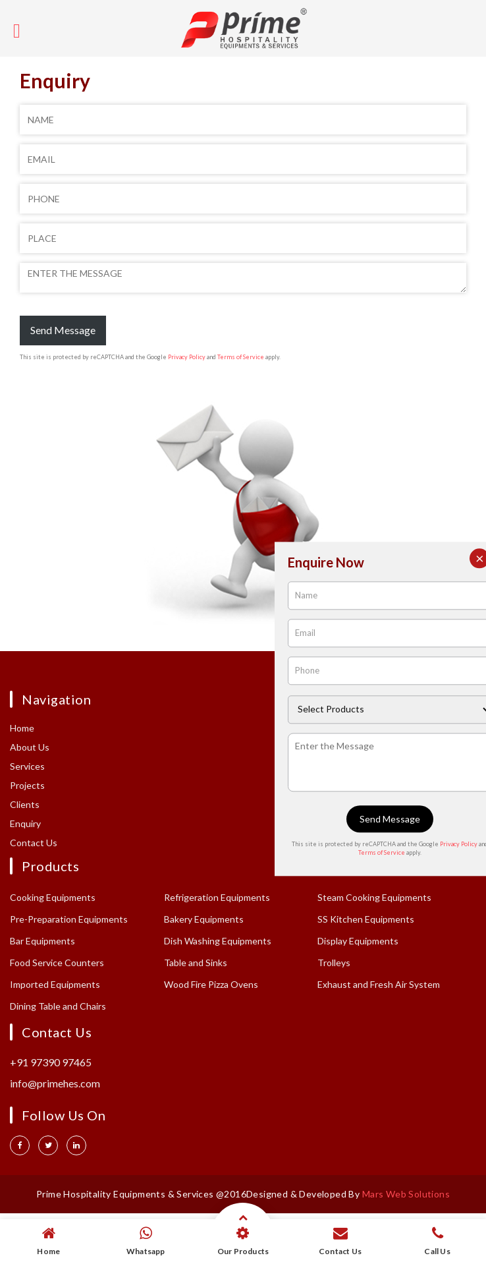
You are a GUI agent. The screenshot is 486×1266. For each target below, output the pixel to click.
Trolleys (333, 962)
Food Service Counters (57, 962)
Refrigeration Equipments (217, 897)
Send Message (62, 330)
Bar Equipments (42, 940)
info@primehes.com (55, 1083)
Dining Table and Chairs (58, 1006)
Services (27, 766)
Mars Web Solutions (406, 1193)
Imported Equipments (55, 984)
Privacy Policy (186, 356)
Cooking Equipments (52, 897)
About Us (29, 747)
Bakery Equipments (204, 919)
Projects (27, 785)
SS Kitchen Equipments (365, 919)
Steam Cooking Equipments (374, 897)
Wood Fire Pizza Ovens (211, 984)
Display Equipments (357, 940)
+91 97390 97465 (51, 1062)
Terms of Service (240, 356)
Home (22, 728)
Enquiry (25, 823)
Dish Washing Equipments (217, 940)
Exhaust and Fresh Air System (378, 984)
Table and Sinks (195, 962)
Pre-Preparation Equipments (69, 919)
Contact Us (33, 842)
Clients (25, 804)
